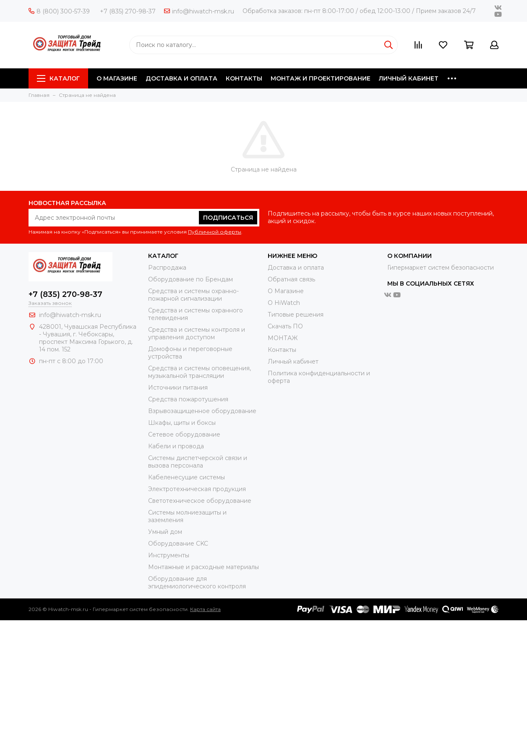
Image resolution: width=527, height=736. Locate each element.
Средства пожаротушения (188, 399)
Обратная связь (291, 279)
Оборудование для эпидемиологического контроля (197, 582)
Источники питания (178, 387)
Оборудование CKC (178, 543)
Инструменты (168, 555)
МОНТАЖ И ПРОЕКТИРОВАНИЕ (320, 78)
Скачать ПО (285, 326)
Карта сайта (205, 609)
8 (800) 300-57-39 (59, 11)
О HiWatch (284, 303)
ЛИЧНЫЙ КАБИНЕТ (408, 78)
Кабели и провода (176, 446)
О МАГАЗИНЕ (117, 78)
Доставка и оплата (296, 267)
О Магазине (286, 291)
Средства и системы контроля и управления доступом (196, 333)
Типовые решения (296, 314)
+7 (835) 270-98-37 (128, 11)
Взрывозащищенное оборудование (202, 411)
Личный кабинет (293, 361)
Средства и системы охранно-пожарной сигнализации (193, 294)
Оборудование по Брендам (190, 279)
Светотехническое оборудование (199, 501)
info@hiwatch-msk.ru (199, 11)
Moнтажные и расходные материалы (203, 567)
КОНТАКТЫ (244, 78)
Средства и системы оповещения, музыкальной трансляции (199, 372)
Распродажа (167, 267)
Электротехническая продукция (197, 489)
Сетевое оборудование (184, 434)
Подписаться (228, 217)
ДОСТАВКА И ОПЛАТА (181, 78)
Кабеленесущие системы (186, 477)
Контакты (282, 350)
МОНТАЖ (282, 338)
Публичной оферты (214, 232)
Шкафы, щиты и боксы (182, 423)
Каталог (58, 78)
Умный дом (165, 532)
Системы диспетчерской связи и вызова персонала (197, 461)
